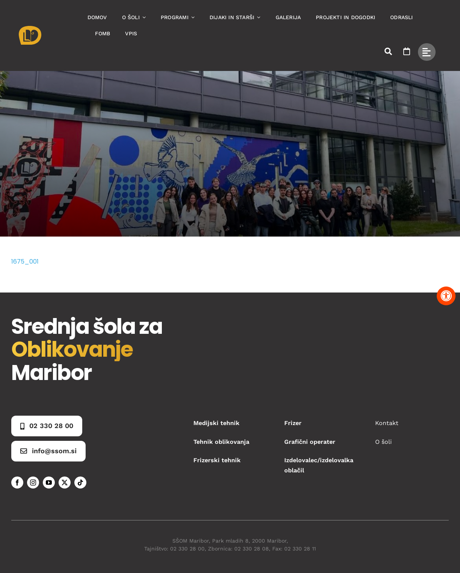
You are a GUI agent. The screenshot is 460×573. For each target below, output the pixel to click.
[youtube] (49, 482)
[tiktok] (80, 482)
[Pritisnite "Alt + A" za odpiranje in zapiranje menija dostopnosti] (446, 295)
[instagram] (33, 482)
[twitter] (65, 482)
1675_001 (25, 261)
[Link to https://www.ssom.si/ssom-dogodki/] (406, 51)
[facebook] (17, 482)
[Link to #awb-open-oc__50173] (388, 51)
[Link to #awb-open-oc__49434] (427, 52)
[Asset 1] (30, 28)
